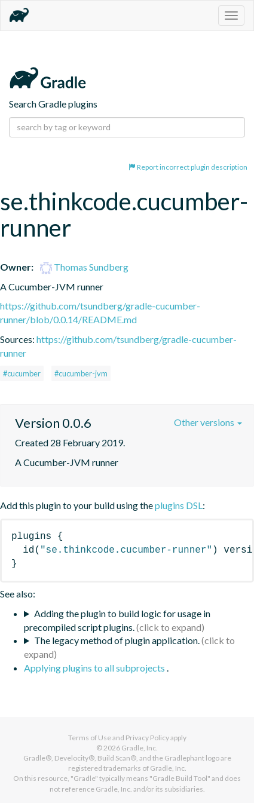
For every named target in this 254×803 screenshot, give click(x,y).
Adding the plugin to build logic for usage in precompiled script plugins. (117, 620)
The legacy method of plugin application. (117, 640)
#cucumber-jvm (81, 373)
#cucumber (22, 373)
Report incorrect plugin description (187, 167)
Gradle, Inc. (139, 747)
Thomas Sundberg (84, 266)
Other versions (208, 422)
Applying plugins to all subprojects (95, 667)
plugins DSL (179, 505)
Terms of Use (89, 737)
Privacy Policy (147, 737)
